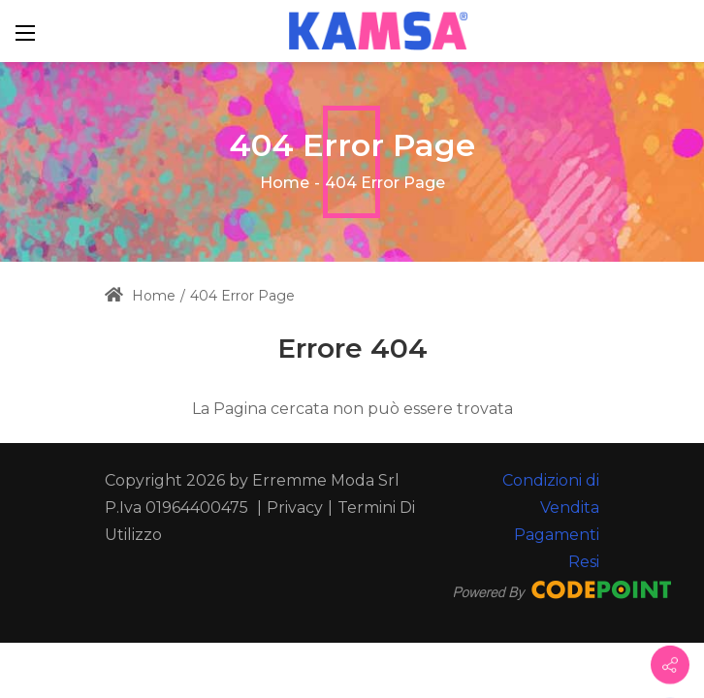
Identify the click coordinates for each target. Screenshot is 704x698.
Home (284, 183)
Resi (583, 562)
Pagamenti (556, 534)
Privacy (295, 507)
